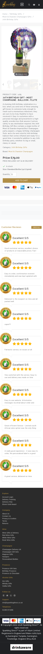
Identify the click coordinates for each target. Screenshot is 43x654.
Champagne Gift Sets (10, 552)
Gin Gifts (5, 581)
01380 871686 (7, 610)
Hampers (5, 557)
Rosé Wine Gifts (8, 540)
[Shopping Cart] (34, 4)
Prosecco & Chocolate (10, 573)
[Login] (39, 4)
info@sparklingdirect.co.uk (12, 603)
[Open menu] (22, 4)
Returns (5, 523)
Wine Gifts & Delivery (10, 533)
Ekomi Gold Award (9, 504)
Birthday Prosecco (9, 571)
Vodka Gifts (6, 586)
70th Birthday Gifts (19, 147)
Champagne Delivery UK (11, 549)
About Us (5, 514)
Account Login (7, 497)
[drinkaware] (21, 647)
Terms (4, 521)
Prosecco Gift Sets (9, 568)
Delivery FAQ (7, 502)
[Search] (29, 4)
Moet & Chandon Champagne (20, 151)
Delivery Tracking (9, 499)
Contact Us (6, 516)
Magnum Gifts (7, 554)
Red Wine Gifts (8, 535)
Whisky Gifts (7, 583)
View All (36, 227)
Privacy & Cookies (9, 518)
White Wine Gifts (8, 538)
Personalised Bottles (10, 559)
